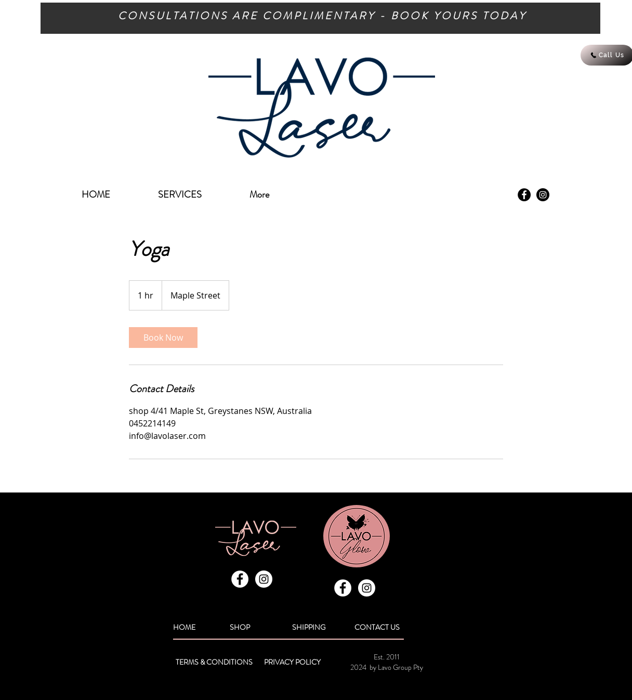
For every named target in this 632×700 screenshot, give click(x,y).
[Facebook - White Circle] (239, 579)
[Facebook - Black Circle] (524, 194)
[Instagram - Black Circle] (542, 194)
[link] (163, 337)
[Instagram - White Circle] (263, 579)
